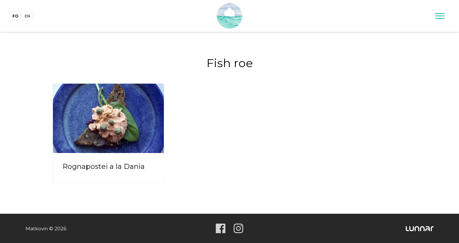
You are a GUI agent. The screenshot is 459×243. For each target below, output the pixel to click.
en (27, 16)
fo (15, 16)
